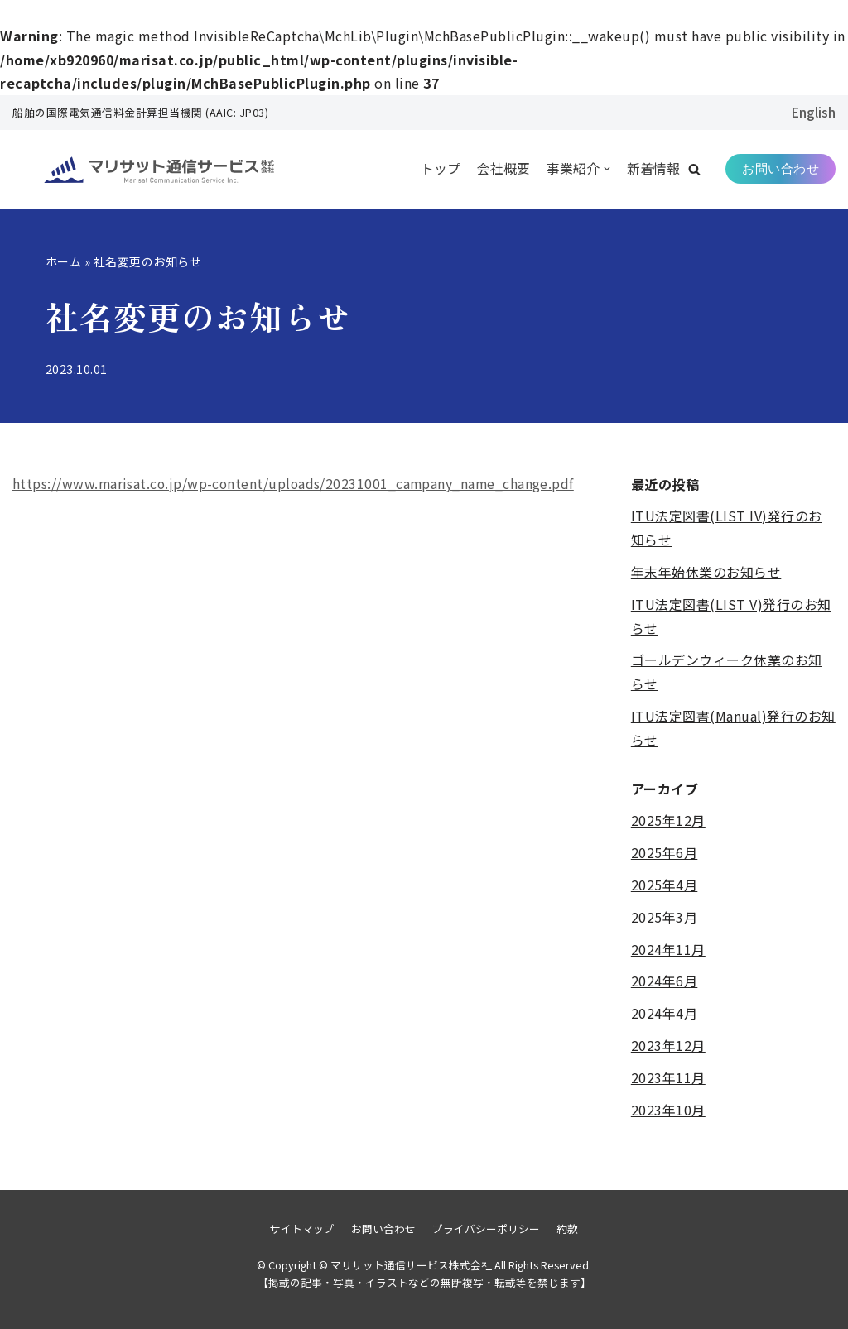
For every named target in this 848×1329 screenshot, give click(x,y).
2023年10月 (668, 1110)
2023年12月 (668, 1046)
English (813, 112)
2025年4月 (664, 885)
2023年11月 (668, 1077)
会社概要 (503, 168)
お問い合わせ (780, 168)
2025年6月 (664, 853)
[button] (694, 169)
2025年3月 (664, 917)
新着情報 (653, 168)
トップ (440, 168)
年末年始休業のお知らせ (706, 573)
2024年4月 (664, 1014)
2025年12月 (668, 821)
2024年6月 (664, 981)
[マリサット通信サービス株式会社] (136, 169)
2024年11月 (668, 949)
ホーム (64, 261)
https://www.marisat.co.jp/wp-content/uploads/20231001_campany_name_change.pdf (296, 484)
